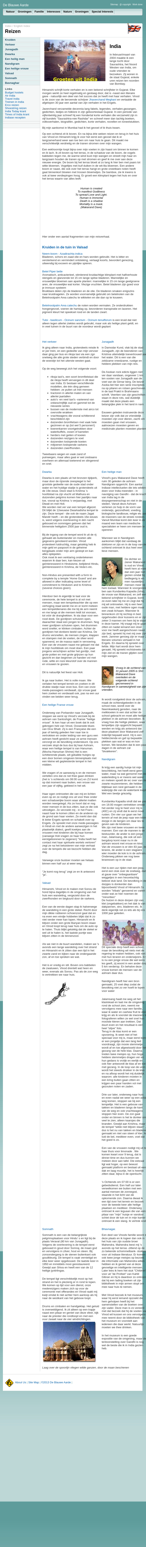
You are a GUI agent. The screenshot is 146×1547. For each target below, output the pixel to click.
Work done (137, 4)
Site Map (33, 1382)
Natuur (10, 11)
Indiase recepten (15, 117)
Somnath (11, 78)
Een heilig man (15, 58)
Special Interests (102, 11)
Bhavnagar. (109, 1229)
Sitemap (114, 4)
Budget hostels (14, 92)
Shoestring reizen (16, 108)
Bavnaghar (12, 82)
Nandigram (12, 63)
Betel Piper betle (52, 271)
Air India (10, 95)
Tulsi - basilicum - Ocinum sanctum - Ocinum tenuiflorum (77, 320)
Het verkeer (49, 341)
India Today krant (15, 111)
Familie (39, 11)
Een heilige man (112, 471)
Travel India (12, 98)
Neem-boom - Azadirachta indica (62, 253)
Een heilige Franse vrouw (57, 704)
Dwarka (10, 54)
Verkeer (10, 44)
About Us (20, 1382)
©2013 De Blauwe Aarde (56, 1382)
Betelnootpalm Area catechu (59, 305)
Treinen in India (14, 101)
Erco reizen (12, 105)
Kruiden (10, 39)
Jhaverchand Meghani (102, 99)
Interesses (53, 11)
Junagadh (11, 49)
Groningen (25, 11)
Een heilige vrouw (16, 68)
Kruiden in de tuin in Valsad (65, 247)
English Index (22, 26)
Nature (67, 11)
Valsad (9, 73)
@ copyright (125, 4)
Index (8, 26)
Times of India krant (17, 114)
